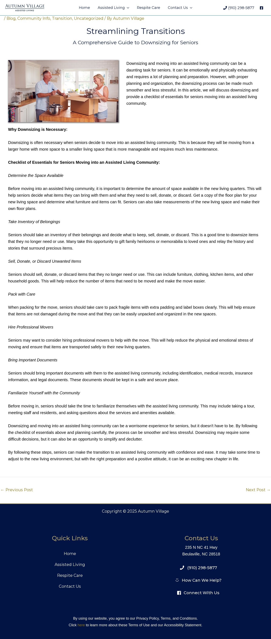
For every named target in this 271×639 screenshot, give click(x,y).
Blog (11, 18)
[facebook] (262, 8)
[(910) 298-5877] (239, 8)
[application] (127, 8)
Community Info (33, 18)
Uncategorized (88, 18)
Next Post (258, 489)
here (81, 625)
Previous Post (16, 489)
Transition (62, 18)
